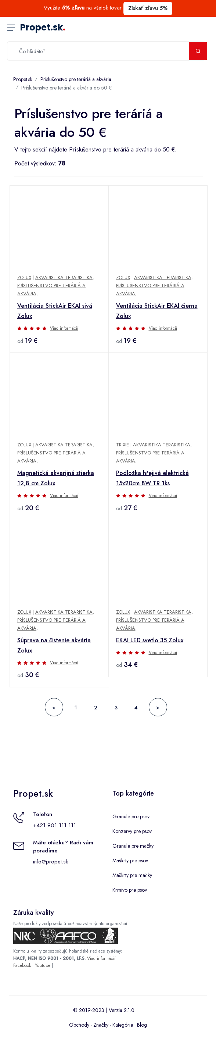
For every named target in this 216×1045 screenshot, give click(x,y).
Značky (100, 1024)
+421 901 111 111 (54, 825)
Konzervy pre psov (132, 831)
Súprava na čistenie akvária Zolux (54, 645)
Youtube (42, 965)
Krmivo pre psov (129, 890)
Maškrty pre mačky (132, 875)
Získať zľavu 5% (148, 8)
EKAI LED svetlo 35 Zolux (149, 640)
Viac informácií (64, 328)
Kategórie (122, 1024)
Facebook (22, 965)
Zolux (24, 277)
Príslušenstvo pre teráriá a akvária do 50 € (66, 87)
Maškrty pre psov (130, 860)
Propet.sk (42, 27)
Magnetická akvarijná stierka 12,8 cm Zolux (55, 478)
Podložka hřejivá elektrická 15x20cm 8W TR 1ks (152, 478)
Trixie (122, 444)
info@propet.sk (50, 862)
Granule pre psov (131, 816)
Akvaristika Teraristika (64, 277)
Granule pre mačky (133, 845)
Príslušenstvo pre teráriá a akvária (75, 79)
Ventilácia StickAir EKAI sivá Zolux (54, 311)
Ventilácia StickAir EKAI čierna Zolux (157, 311)
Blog (142, 1024)
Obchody (79, 1024)
